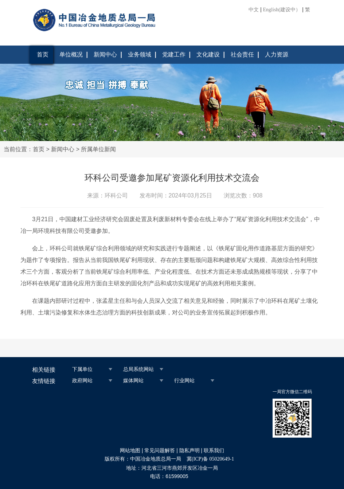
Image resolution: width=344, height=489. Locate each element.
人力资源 (276, 54)
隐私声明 (189, 450)
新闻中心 (105, 54)
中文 (254, 9)
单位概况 (71, 54)
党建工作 (173, 54)
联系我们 (214, 450)
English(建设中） (282, 9)
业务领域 (139, 54)
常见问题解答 (159, 450)
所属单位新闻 (98, 149)
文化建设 (208, 54)
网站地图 (130, 450)
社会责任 (242, 54)
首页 (42, 54)
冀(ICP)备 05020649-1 (210, 459)
